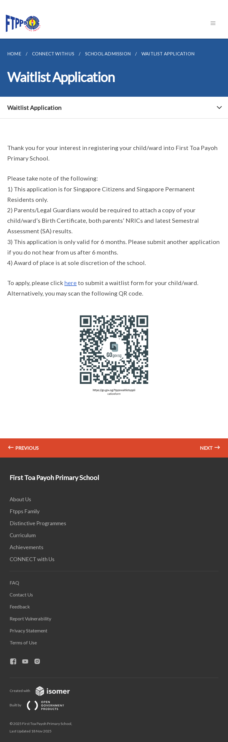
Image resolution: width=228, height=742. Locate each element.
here (70, 282)
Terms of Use (23, 642)
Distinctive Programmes (38, 523)
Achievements (26, 547)
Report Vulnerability (30, 618)
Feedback (20, 606)
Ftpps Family (25, 511)
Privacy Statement (28, 630)
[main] (114, 248)
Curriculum (23, 535)
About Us (20, 499)
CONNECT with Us (32, 559)
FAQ (14, 582)
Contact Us (21, 594)
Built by (42, 705)
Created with (44, 690)
